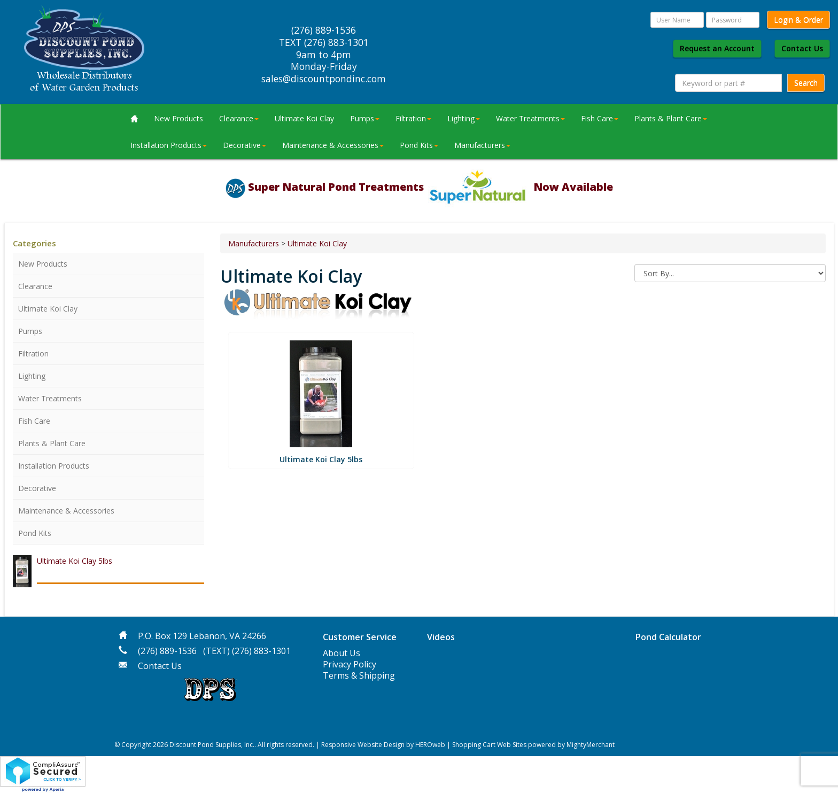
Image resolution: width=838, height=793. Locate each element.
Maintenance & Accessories (333, 145)
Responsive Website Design (363, 744)
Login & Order (798, 19)
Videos (441, 637)
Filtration (413, 118)
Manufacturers (482, 145)
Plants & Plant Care (670, 118)
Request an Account (717, 48)
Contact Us (802, 48)
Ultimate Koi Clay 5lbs (74, 561)
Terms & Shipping (359, 675)
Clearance (239, 118)
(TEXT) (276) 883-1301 (247, 651)
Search (806, 82)
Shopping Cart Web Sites (489, 744)
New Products (178, 118)
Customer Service (360, 637)
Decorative (244, 145)
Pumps (364, 118)
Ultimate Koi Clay (304, 118)
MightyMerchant (591, 744)
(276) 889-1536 (167, 651)
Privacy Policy (349, 664)
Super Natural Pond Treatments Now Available (430, 187)
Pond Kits (419, 145)
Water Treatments (530, 118)
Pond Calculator (668, 637)
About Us (341, 653)
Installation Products (168, 145)
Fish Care (599, 118)
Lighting (463, 118)
